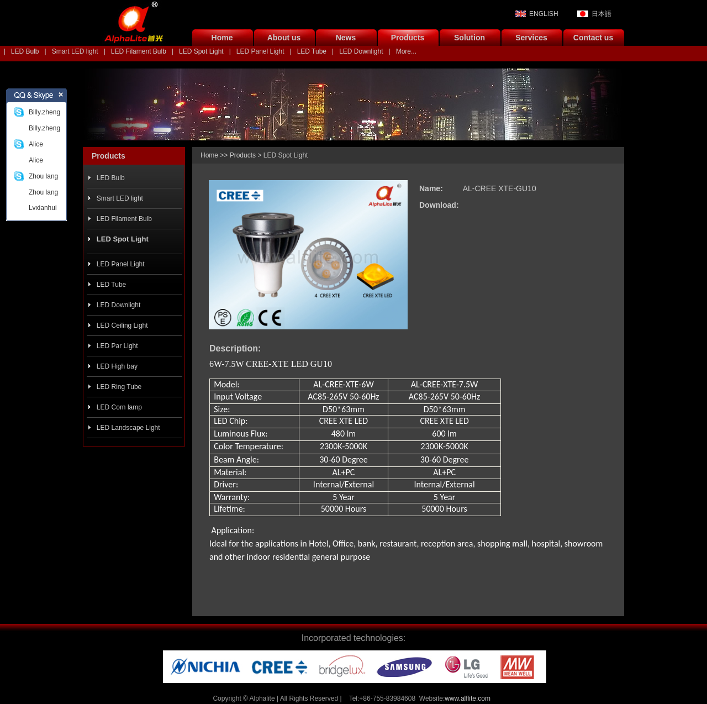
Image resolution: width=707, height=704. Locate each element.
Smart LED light (75, 51)
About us (284, 37)
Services (531, 37)
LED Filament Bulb (138, 51)
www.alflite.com (467, 698)
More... (406, 51)
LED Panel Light (260, 51)
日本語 (601, 14)
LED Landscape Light (128, 428)
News (346, 37)
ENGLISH (543, 14)
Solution (469, 37)
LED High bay (117, 366)
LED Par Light (117, 346)
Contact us (593, 37)
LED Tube (311, 51)
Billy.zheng (44, 112)
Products (408, 37)
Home (222, 37)
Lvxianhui (43, 208)
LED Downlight (361, 51)
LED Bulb (25, 51)
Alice (36, 144)
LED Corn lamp (119, 407)
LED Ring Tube (119, 387)
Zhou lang (43, 176)
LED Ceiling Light (122, 325)
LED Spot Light (201, 51)
